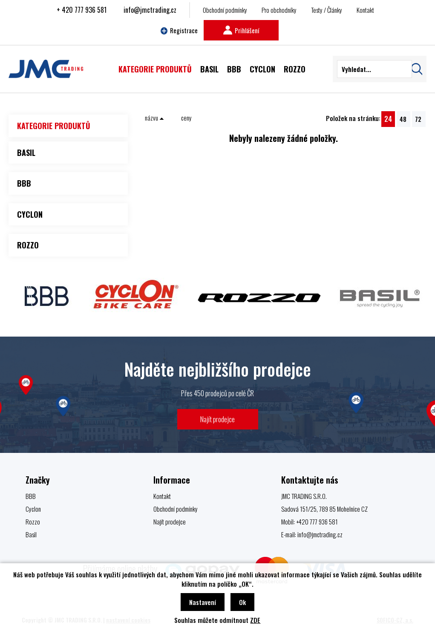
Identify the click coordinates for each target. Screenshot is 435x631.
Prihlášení (241, 30)
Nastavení (202, 602)
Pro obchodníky (279, 9)
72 (418, 119)
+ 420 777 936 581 (82, 10)
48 (403, 119)
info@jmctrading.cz (150, 10)
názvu (154, 117)
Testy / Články (326, 9)
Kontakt (365, 9)
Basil (31, 534)
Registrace (179, 30)
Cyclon (33, 508)
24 (388, 118)
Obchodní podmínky (225, 9)
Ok (242, 602)
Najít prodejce (217, 419)
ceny (186, 117)
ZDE (255, 620)
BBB (31, 496)
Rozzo (33, 521)
